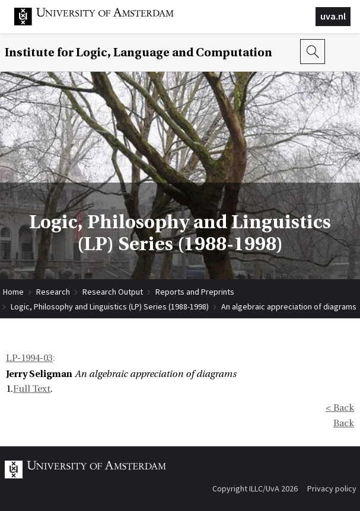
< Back (340, 408)
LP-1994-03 (29, 358)
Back (343, 423)
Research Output (112, 291)
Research (53, 291)
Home (13, 291)
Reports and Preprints (194, 291)
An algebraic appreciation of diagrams (288, 306)
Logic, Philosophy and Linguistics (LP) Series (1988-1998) (110, 306)
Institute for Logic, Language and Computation (138, 52)
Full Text (31, 389)
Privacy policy (331, 488)
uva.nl (333, 16)
